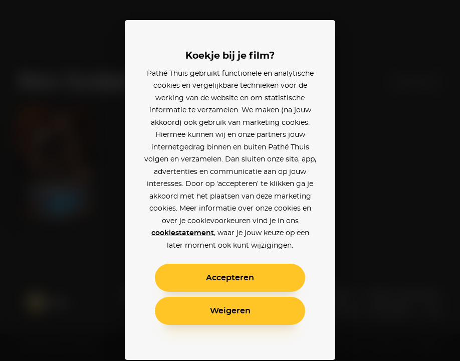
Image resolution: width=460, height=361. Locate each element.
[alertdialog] (230, 180)
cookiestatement (182, 233)
